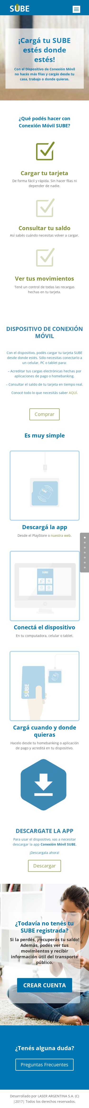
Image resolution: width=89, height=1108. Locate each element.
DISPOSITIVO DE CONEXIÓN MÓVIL (44, 337)
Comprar (44, 419)
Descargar (44, 868)
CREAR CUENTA (44, 985)
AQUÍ (73, 397)
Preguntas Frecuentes (44, 1064)
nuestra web (61, 535)
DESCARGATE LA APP (44, 834)
